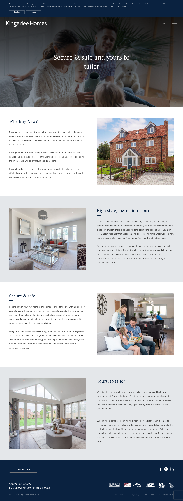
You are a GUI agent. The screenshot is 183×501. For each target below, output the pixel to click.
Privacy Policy (68, 6)
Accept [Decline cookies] (33, 12)
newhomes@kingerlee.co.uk (29, 487)
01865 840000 (20, 483)
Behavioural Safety (166, 494)
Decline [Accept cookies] (17, 12)
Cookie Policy (149, 494)
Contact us (23, 469)
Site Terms (119, 494)
